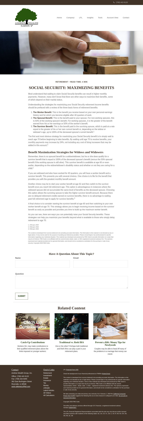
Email (76, 258)
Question (19, 274)
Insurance (47, 380)
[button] (73, 18)
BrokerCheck (106, 373)
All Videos (47, 393)
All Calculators (48, 395)
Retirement (47, 373)
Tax (44, 383)
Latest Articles (48, 390)
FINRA (71, 407)
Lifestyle (46, 388)
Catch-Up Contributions (33, 342)
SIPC (74, 407)
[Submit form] (21, 296)
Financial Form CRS (72, 369)
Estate (45, 378)
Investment (47, 375)
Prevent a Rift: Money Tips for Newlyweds (110, 343)
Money (46, 385)
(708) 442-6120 (120, 2)
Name (18, 258)
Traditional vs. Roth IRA (71, 342)
